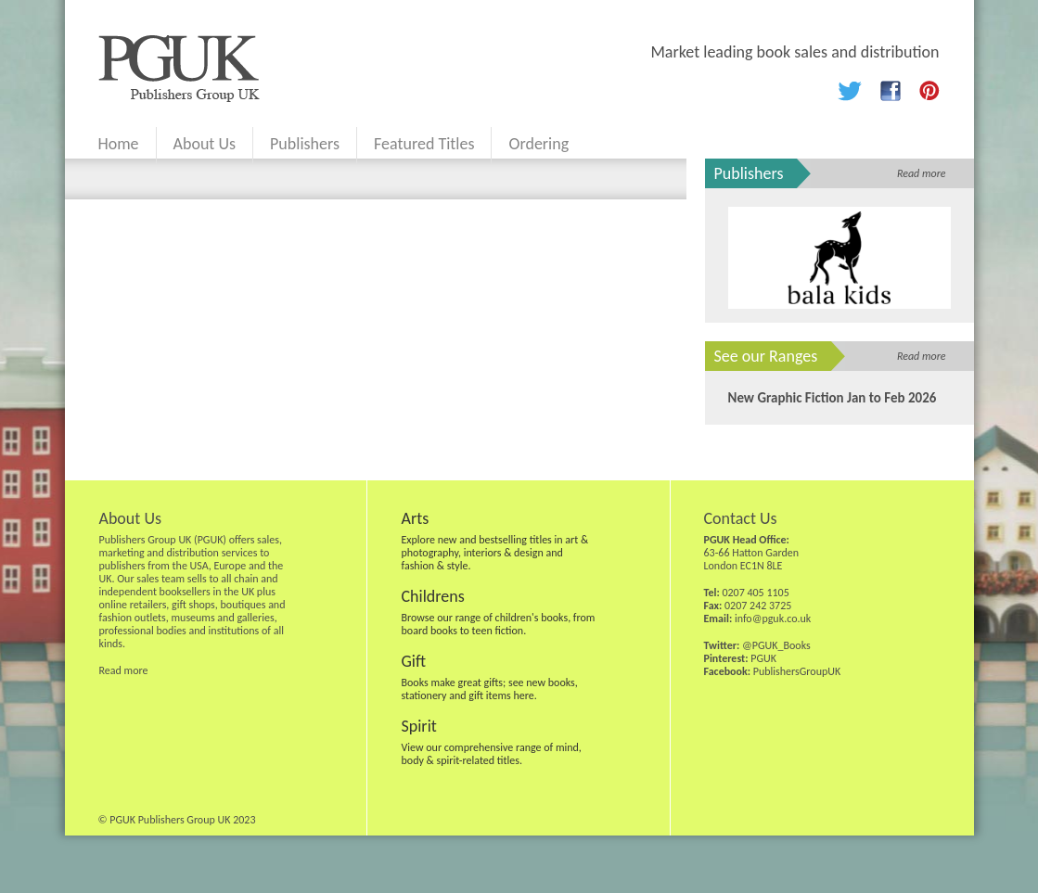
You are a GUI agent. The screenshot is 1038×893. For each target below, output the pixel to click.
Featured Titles (424, 144)
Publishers (305, 144)
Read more (921, 173)
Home (118, 144)
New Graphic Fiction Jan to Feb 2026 (832, 397)
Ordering (538, 144)
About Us (205, 144)
